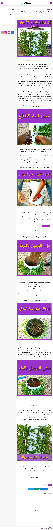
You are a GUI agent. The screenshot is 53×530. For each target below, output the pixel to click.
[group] (34, 301)
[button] (44, 489)
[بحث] (2, 3)
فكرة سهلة (47, 66)
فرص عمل (49, 9)
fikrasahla (41, 528)
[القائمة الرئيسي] (51, 3)
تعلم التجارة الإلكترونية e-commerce (8, 15)
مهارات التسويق (10, 21)
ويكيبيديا (33, 477)
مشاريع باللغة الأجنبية (9, 19)
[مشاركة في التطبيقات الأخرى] (26, 489)
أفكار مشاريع (10, 12)
